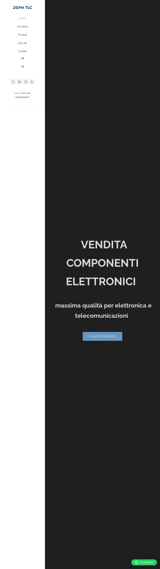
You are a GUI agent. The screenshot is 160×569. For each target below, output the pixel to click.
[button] (144, 562)
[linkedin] (19, 81)
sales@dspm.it (22, 97)
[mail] (25, 81)
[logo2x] (22, 6)
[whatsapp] (13, 81)
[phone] (32, 81)
